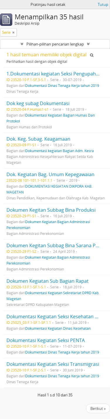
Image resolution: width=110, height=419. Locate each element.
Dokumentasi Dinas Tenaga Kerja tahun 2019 (62, 85)
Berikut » (98, 408)
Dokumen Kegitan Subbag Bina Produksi (51, 210)
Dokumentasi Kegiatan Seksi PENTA (45, 340)
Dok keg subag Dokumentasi (38, 103)
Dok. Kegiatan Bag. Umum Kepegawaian (50, 174)
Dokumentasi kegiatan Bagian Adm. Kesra (59, 150)
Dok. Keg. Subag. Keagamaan (38, 139)
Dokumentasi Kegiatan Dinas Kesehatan (58, 328)
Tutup (103, 4)
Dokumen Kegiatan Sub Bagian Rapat (47, 281)
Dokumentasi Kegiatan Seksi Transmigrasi (52, 364)
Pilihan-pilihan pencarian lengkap (55, 44)
